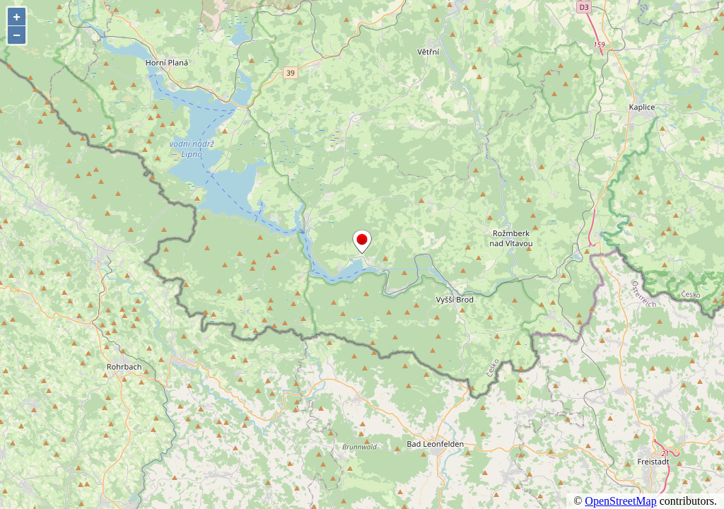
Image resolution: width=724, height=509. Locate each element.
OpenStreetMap (620, 501)
